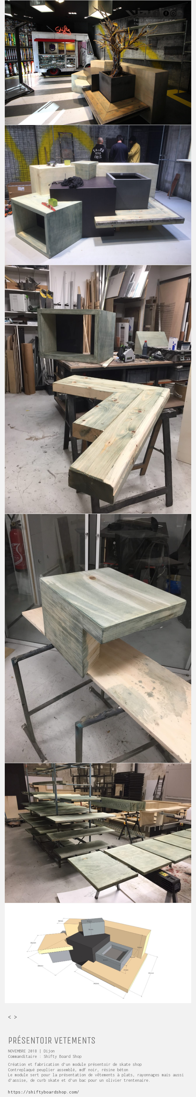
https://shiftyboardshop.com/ (43, 1091)
